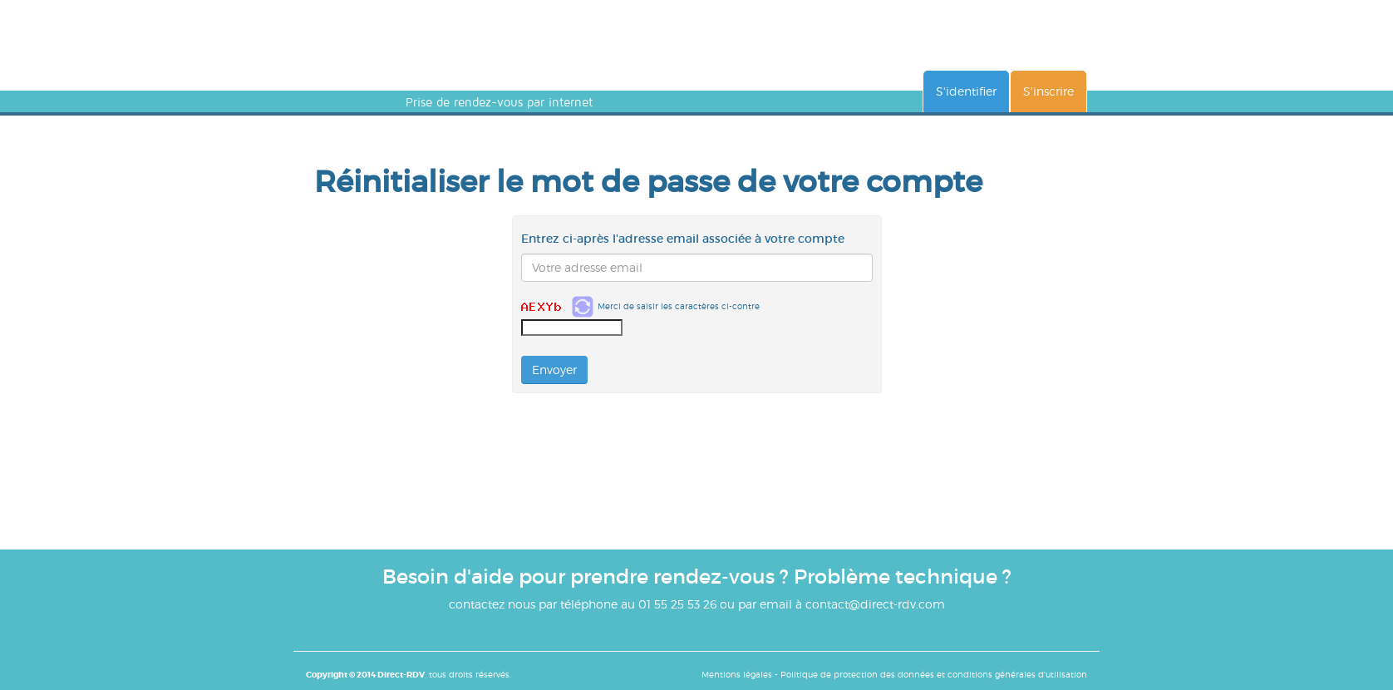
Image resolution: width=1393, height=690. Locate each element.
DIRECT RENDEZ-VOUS (445, 65)
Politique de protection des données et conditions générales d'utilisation (933, 674)
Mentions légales (736, 674)
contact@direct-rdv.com (875, 604)
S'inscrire (1048, 91)
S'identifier (966, 91)
